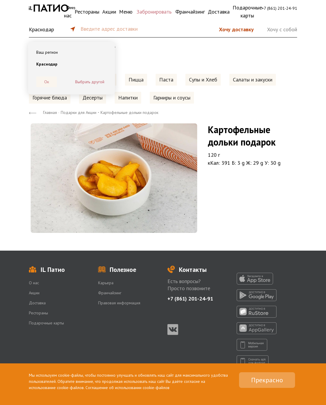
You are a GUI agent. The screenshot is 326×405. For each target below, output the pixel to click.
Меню (125, 11)
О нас (68, 11)
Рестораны (87, 11)
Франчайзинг (190, 11)
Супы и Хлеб (203, 79)
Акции (109, 11)
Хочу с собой (282, 29)
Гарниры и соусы (171, 97)
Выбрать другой (89, 81)
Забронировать (154, 11)
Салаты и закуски (252, 79)
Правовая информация (119, 303)
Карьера (105, 282)
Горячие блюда (49, 97)
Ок (46, 81)
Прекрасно (267, 380)
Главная (50, 112)
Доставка (219, 11)
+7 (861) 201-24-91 (279, 8)
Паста (166, 79)
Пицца (136, 79)
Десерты (93, 97)
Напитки (128, 97)
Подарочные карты (247, 11)
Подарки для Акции (78, 112)
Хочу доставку (236, 29)
